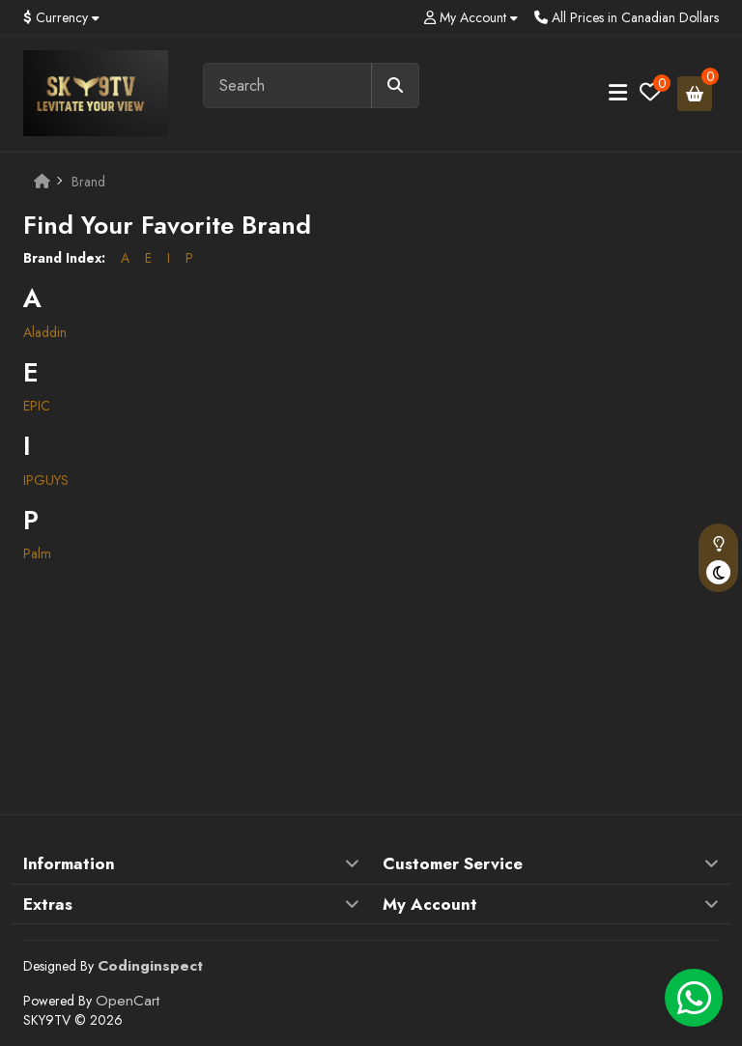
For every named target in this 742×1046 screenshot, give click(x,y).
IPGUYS (46, 480)
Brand (88, 181)
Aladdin (45, 332)
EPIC (36, 405)
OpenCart (127, 1000)
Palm (37, 553)
